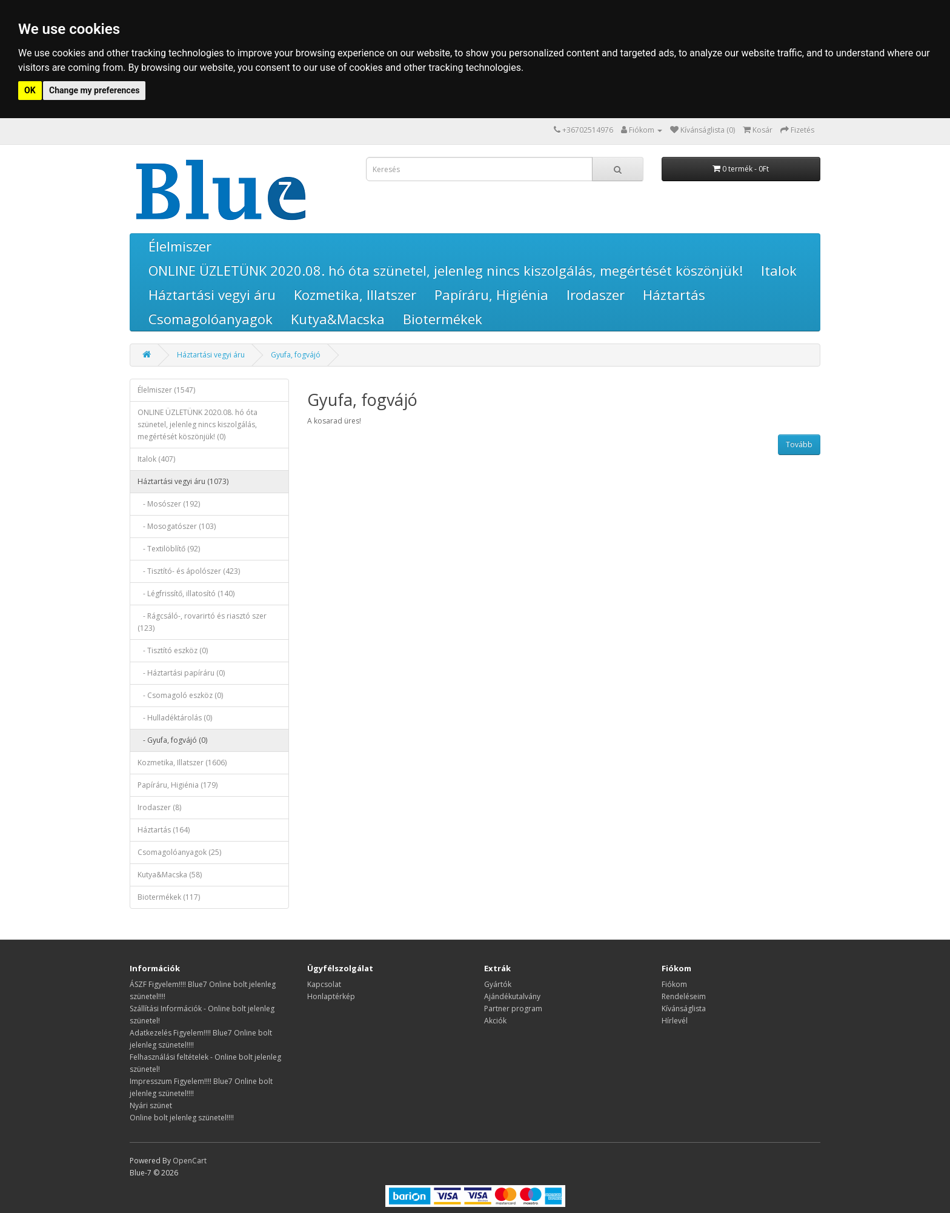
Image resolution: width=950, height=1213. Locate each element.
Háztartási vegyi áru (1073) (183, 481)
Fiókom (674, 984)
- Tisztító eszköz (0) (173, 650)
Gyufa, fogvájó (296, 355)
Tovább (799, 444)
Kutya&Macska (338, 319)
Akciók (495, 1020)
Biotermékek (442, 319)
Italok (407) (156, 459)
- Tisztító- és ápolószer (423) (189, 571)
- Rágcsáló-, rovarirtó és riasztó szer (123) (202, 622)
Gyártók (497, 984)
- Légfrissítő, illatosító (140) (186, 593)
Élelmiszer (179, 246)
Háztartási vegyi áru (212, 294)
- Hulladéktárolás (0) (175, 718)
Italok (779, 270)
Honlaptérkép (331, 996)
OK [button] (30, 90)
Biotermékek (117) (169, 897)
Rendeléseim (684, 996)
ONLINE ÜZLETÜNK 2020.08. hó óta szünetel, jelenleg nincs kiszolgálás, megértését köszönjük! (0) (197, 424)
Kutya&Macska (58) (170, 874)
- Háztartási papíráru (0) (181, 673)
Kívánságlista (684, 1008)
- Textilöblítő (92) (169, 548)
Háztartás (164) (164, 830)
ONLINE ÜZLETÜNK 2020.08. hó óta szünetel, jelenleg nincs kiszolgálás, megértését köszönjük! (445, 270)
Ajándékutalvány (512, 996)
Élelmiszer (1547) (166, 390)
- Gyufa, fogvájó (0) (172, 740)
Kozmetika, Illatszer (355, 294)
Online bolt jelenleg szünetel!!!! (182, 1117)
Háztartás (674, 294)
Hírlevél (675, 1020)
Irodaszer (595, 294)
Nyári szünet (151, 1105)
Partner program (513, 1008)
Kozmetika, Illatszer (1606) (182, 762)
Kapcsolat (324, 984)
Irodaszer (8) (159, 807)
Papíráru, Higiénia (491, 294)
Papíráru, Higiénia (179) (178, 785)
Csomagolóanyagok (210, 319)
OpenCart (190, 1160)
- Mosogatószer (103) (177, 526)
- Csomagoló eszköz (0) (180, 695)
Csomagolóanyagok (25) (179, 852)
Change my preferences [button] (94, 90)
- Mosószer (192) (169, 504)
